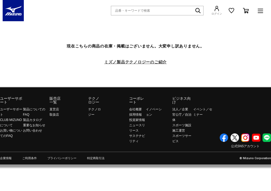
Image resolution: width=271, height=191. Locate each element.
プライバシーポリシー (61, 158)
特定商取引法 (96, 158)
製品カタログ (32, 120)
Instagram (245, 137)
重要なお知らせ (34, 125)
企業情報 (6, 158)
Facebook (224, 137)
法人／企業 (180, 109)
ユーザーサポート (11, 100)
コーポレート (136, 100)
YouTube (256, 137)
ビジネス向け (181, 100)
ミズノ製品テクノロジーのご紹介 (135, 62)
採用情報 (135, 114)
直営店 (54, 109)
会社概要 (135, 109)
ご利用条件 (29, 158)
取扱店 (54, 114)
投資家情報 (137, 120)
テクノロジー (93, 100)
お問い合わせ (32, 130)
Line (267, 137)
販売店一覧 (55, 100)
